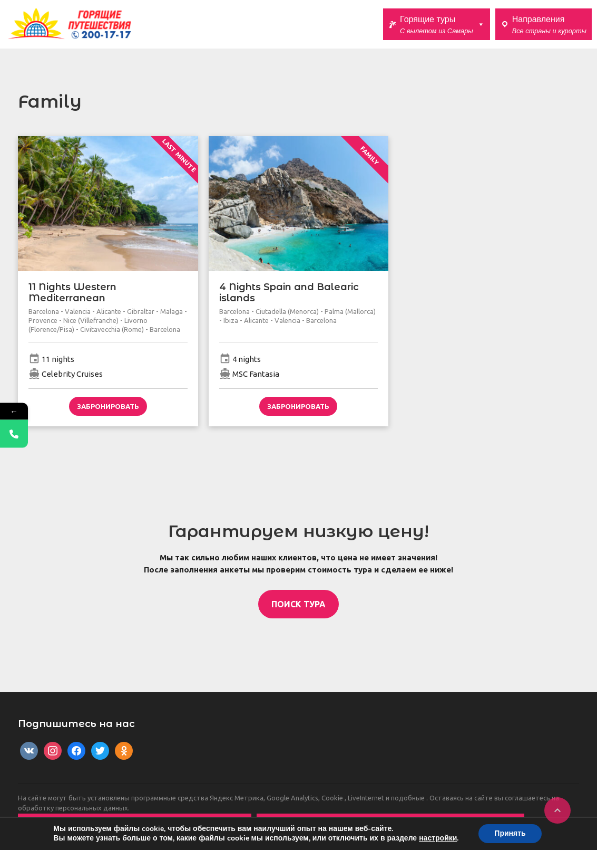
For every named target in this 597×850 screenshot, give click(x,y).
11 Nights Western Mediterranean (72, 292)
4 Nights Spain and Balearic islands (289, 292)
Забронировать (108, 406)
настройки (438, 838)
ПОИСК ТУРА (298, 604)
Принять (509, 833)
